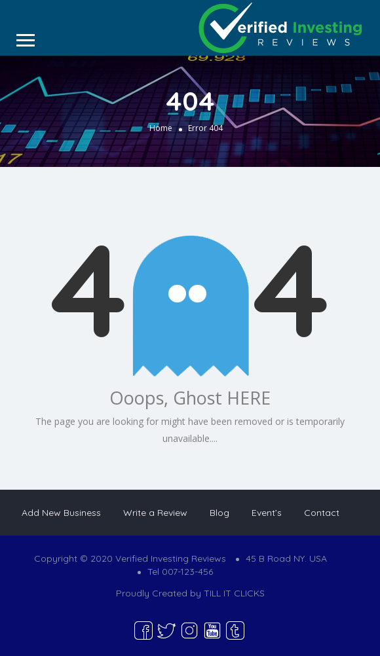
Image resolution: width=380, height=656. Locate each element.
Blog (219, 513)
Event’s (267, 513)
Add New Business (61, 513)
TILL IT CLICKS (234, 593)
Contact (321, 513)
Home (160, 128)
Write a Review (155, 513)
